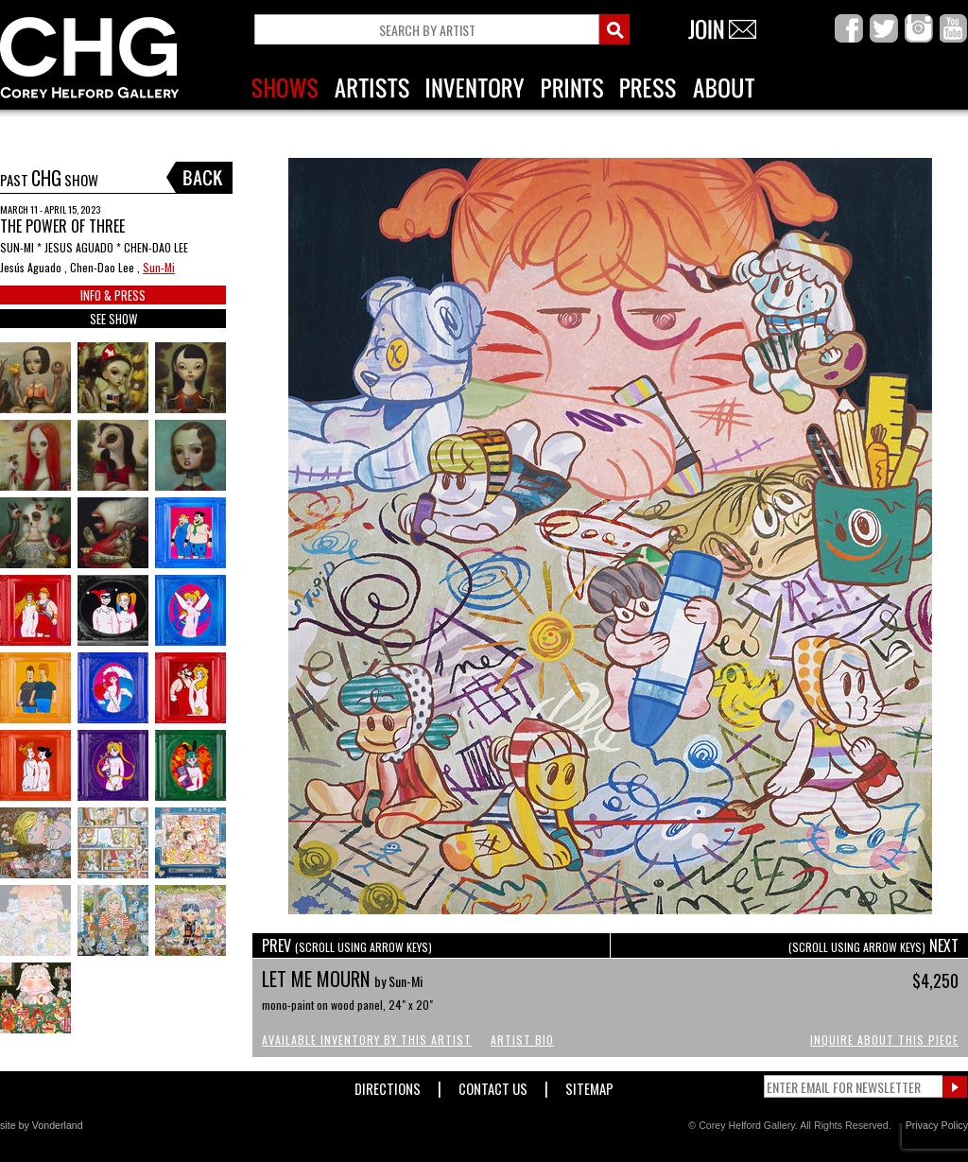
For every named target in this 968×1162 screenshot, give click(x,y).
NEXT (873, 945)
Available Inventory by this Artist (367, 1040)
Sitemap (589, 1085)
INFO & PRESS (113, 295)
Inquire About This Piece (884, 1040)
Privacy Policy (937, 1125)
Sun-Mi (159, 267)
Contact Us (492, 1085)
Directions (387, 1085)
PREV (347, 945)
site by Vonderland (41, 1125)
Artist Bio (522, 1040)
